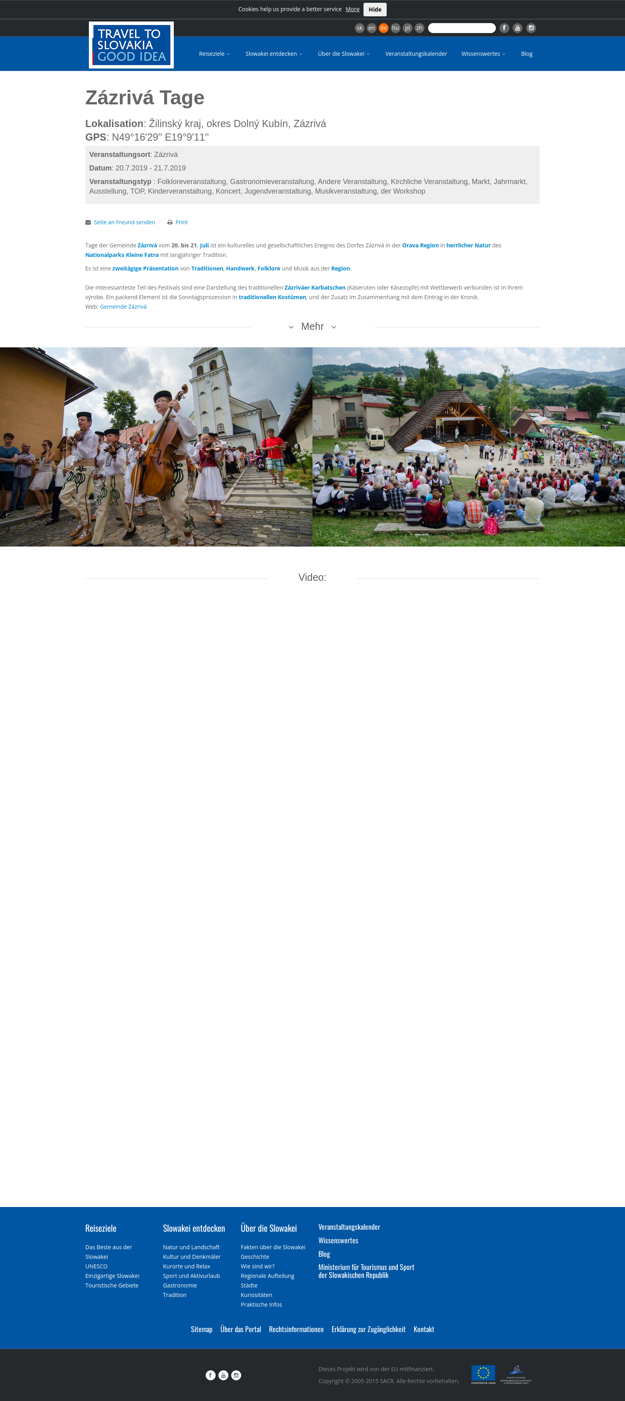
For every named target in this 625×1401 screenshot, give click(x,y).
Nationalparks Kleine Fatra (122, 255)
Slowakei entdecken (275, 53)
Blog (527, 53)
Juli (204, 245)
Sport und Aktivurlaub (191, 1276)
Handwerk (240, 268)
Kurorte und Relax (186, 1266)
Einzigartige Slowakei (112, 1276)
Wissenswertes (484, 53)
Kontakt (424, 1329)
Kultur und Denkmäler (192, 1256)
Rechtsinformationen (296, 1329)
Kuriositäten (256, 1295)
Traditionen (207, 268)
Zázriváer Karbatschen (315, 287)
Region (340, 268)
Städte (249, 1285)
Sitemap (201, 1329)
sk (359, 27)
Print (181, 222)
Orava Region (420, 245)
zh (420, 27)
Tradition (175, 1295)
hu (395, 27)
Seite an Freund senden (124, 222)
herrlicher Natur (468, 245)
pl (407, 27)
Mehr (312, 326)
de (383, 27)
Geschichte (255, 1256)
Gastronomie (180, 1285)
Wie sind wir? (258, 1266)
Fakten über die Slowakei (273, 1247)
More (353, 9)
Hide (375, 9)
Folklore (268, 268)
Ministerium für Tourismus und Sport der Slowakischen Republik (366, 1271)
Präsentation (161, 268)
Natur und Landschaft (191, 1247)
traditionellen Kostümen (272, 297)
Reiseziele (215, 53)
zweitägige (127, 268)
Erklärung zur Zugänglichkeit (369, 1329)
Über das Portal (240, 1329)
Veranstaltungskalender (416, 53)
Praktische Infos (261, 1304)
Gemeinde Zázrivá (123, 306)
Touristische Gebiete (112, 1285)
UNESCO (96, 1266)
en (371, 27)
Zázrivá (147, 245)
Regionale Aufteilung (267, 1276)
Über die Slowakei (344, 53)
